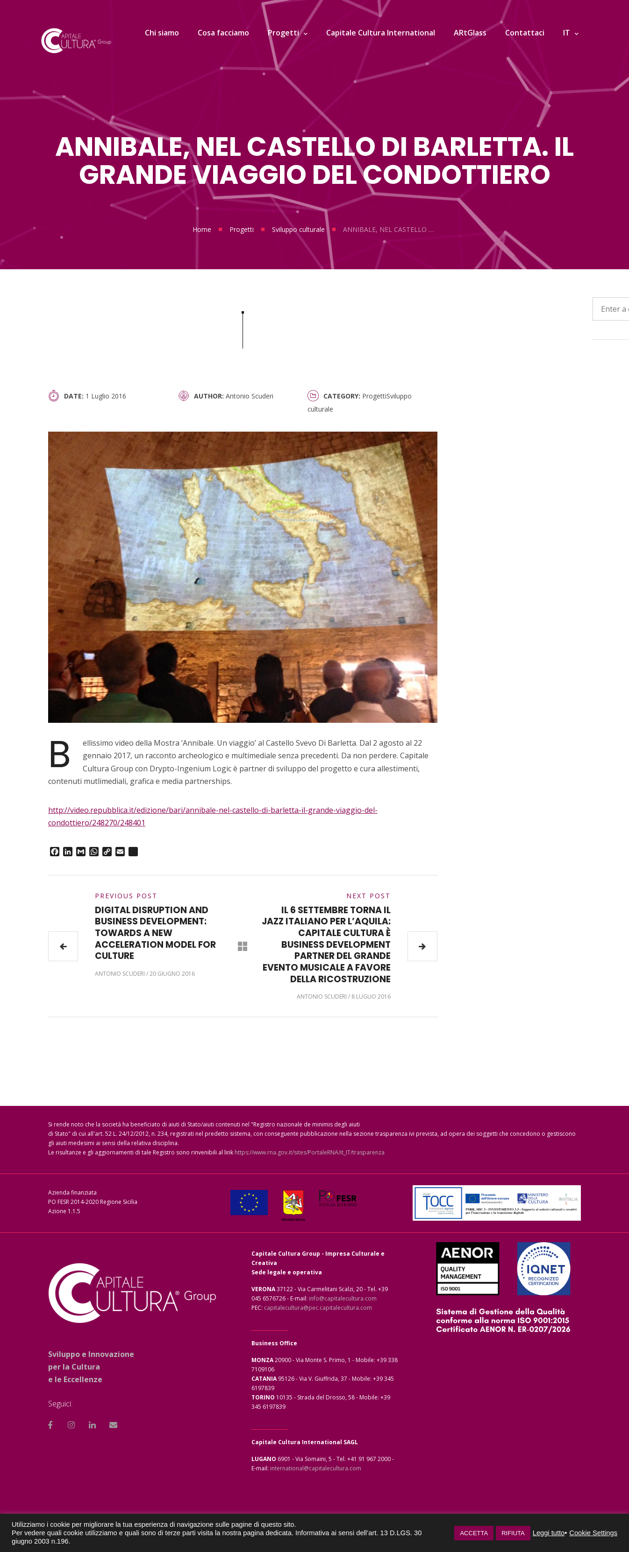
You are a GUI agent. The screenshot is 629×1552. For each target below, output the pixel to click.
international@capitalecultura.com (315, 1468)
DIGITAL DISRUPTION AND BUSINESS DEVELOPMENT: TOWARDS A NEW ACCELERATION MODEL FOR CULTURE (155, 933)
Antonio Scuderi (249, 395)
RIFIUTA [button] (513, 1533)
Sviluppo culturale (298, 229)
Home (202, 229)
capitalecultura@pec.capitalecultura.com (318, 1308)
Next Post (368, 895)
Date (73, 395)
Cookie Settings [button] (593, 1533)
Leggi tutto (549, 1533)
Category (340, 395)
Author (208, 395)
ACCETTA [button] (474, 1533)
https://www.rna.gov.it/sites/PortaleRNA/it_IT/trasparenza (310, 1152)
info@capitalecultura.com (343, 1298)
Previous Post (126, 895)
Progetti (241, 229)
